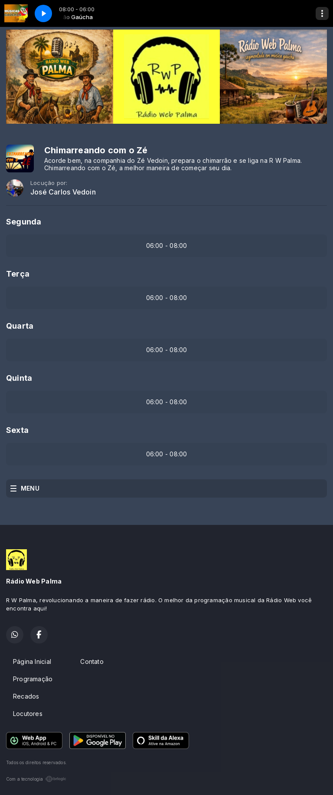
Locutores (27, 713)
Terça (17, 273)
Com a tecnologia (36, 779)
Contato (91, 661)
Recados (26, 696)
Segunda (23, 221)
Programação (32, 679)
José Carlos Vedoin (63, 192)
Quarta (19, 325)
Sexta (17, 430)
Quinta (19, 378)
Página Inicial (32, 661)
